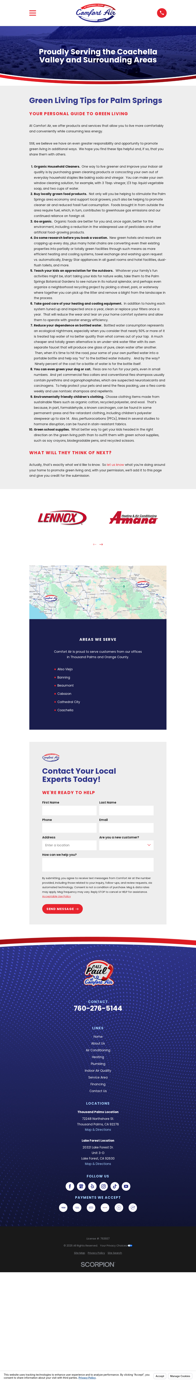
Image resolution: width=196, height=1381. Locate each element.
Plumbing (98, 1064)
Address (49, 837)
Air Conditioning (98, 1050)
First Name (50, 802)
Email (103, 820)
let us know (115, 465)
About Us (98, 1043)
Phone (47, 820)
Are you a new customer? (119, 837)
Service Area (98, 1077)
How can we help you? (59, 855)
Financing (98, 1084)
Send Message (62, 909)
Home (98, 1036)
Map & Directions (98, 1130)
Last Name (107, 802)
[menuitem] (79, 1253)
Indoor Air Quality (98, 1070)
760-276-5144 (98, 1008)
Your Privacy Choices (116, 1245)
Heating (98, 1057)
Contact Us (98, 1091)
